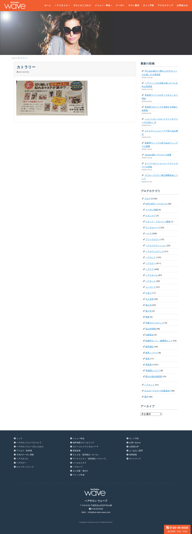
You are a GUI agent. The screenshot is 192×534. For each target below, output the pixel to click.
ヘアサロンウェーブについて (29, 442)
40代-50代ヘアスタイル (156, 204)
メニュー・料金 (102, 5)
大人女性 (149, 299)
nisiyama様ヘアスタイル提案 (158, 155)
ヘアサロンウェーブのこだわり (29, 446)
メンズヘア (150, 287)
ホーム (47, 5)
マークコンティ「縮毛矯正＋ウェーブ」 (90, 459)
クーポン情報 (151, 209)
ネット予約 (148, 5)
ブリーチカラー (152, 239)
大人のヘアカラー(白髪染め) (157, 391)
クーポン (120, 5)
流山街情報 (150, 329)
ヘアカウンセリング (154, 251)
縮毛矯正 (149, 346)
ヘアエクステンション (155, 245)
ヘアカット (150, 257)
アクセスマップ (165, 5)
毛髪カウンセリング (154, 323)
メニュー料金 (78, 438)
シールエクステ (79, 463)
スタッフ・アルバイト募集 (157, 221)
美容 (147, 358)
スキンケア (150, 215)
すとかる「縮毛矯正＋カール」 (86, 455)
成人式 (148, 305)
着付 (146, 396)
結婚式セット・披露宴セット (158, 340)
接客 (147, 317)
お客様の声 (134, 446)
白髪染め (149, 335)
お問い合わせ (135, 442)
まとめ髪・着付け (80, 471)
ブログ (147, 198)
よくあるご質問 (136, 451)
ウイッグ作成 (78, 475)
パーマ (148, 233)
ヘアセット (150, 281)
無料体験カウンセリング (83, 442)
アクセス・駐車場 (24, 451)
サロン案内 (133, 5)
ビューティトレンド (25, 467)
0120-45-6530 (177, 529)
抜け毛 (148, 311)
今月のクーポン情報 (25, 455)
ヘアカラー (150, 263)
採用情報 (133, 455)
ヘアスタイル (61, 5)
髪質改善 (77, 451)
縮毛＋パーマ (151, 352)
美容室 (148, 364)
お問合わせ (182, 5)
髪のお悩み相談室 (153, 376)
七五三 (148, 293)
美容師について (152, 370)
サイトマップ (135, 459)
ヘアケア (149, 269)
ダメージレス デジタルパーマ (85, 446)
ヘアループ (77, 467)
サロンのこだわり (82, 5)
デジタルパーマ (152, 227)
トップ (19, 438)
